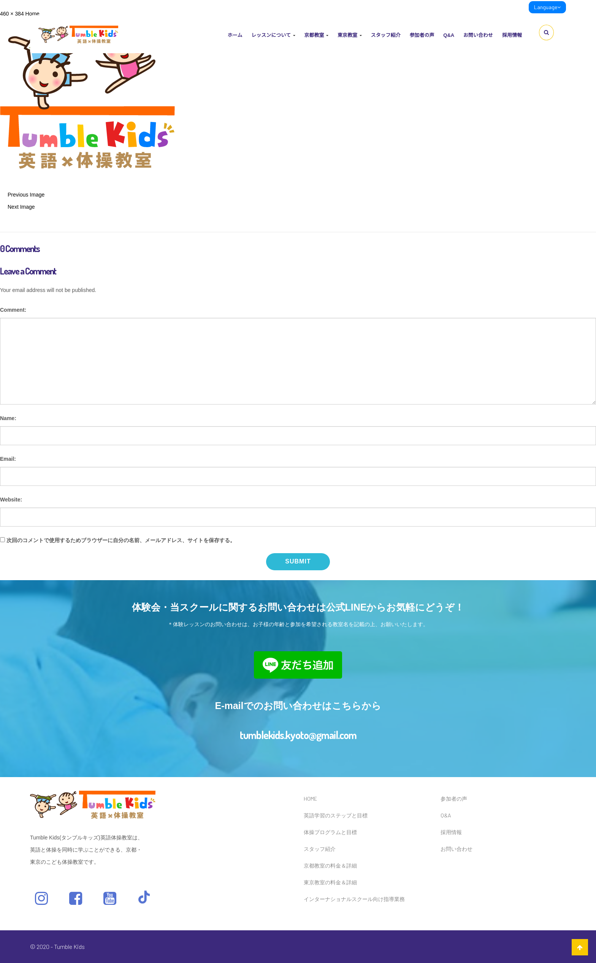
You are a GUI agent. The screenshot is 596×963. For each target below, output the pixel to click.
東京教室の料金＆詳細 (330, 882)
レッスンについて (273, 35)
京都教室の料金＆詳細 (330, 865)
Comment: (13, 310)
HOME (310, 798)
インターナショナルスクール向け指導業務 (354, 899)
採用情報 (512, 35)
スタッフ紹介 (385, 35)
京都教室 (316, 35)
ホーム (235, 35)
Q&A (448, 35)
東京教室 (350, 35)
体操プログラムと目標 (330, 832)
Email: (8, 459)
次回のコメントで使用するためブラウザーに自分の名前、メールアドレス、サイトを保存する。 (120, 540)
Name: (8, 418)
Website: (11, 500)
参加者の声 (421, 35)
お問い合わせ (478, 35)
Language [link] (547, 7)
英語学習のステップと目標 (336, 815)
